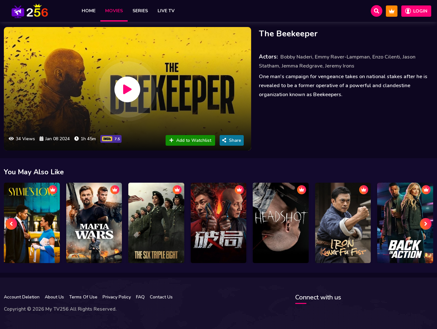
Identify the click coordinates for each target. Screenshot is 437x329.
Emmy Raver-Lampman (342, 56)
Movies (114, 11)
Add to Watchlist (190, 140)
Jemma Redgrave (302, 65)
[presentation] (11, 224)
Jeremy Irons (339, 65)
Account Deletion (22, 297)
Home (89, 11)
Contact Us (161, 297)
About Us (54, 297)
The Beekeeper (288, 33)
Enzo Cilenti (386, 56)
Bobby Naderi (296, 56)
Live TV (166, 11)
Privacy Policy (117, 297)
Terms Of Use (83, 297)
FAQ (140, 297)
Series (140, 11)
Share (231, 140)
